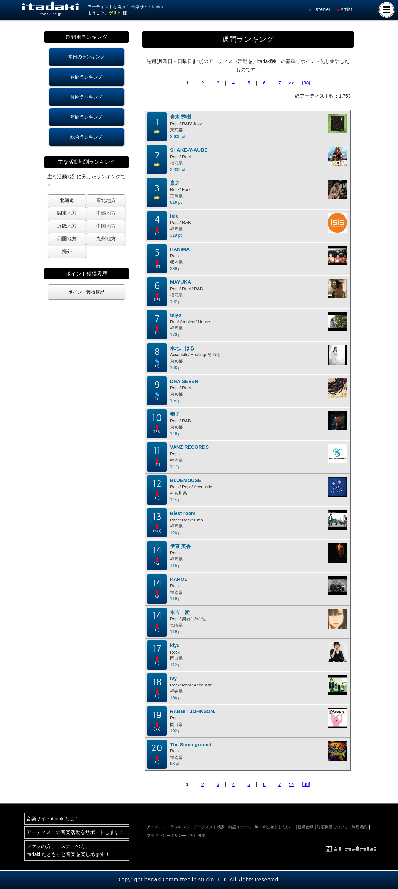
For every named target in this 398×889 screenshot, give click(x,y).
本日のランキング (86, 56)
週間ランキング (86, 77)
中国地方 (106, 226)
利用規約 (359, 827)
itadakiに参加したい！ (274, 827)
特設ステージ (240, 827)
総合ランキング (86, 137)
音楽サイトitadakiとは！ (52, 818)
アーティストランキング (168, 827)
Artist (346, 9)
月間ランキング (86, 96)
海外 (67, 251)
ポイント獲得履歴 (86, 291)
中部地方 (106, 213)
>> (291, 82)
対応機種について (332, 827)
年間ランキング (86, 117)
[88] (306, 82)
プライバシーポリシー (166, 835)
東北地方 (106, 200)
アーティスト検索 (209, 827)
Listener (321, 9)
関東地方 (67, 213)
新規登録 (305, 827)
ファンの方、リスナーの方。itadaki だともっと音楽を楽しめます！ (68, 850)
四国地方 (67, 238)
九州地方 (106, 238)
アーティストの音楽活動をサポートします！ (75, 832)
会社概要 (197, 835)
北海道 (67, 200)
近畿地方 (67, 226)
